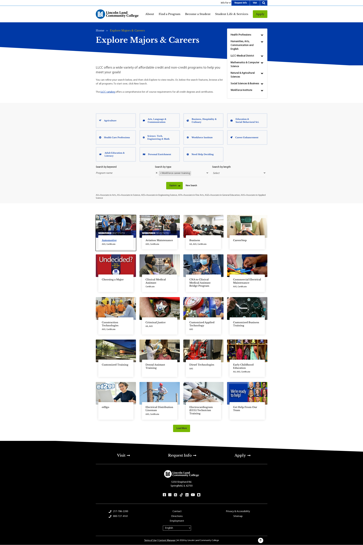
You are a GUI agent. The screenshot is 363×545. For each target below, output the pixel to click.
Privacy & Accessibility (238, 511)
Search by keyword (106, 167)
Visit (255, 3)
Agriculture (107, 120)
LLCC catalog (107, 92)
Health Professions (241, 34)
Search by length (221, 167)
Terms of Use (150, 540)
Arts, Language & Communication (154, 120)
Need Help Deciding (200, 154)
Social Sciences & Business (245, 83)
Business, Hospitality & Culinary (202, 120)
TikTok (181, 495)
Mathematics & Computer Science (245, 64)
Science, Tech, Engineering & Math (156, 137)
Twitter (175, 495)
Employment (177, 521)
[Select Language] (177, 528)
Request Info (240, 3)
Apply (260, 14)
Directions (177, 516)
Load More (181, 428)
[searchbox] (193, 173)
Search (263, 3)
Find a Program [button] (169, 14)
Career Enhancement (244, 137)
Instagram (169, 495)
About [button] (149, 14)
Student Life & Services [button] (231, 14)
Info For (224, 3)
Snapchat (198, 495)
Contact (177, 511)
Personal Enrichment (157, 154)
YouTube (193, 495)
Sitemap (238, 516)
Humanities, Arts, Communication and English (242, 45)
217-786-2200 (120, 511)
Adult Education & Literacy (112, 154)
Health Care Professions (114, 137)
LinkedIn (186, 495)
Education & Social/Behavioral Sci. (244, 120)
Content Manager (167, 540)
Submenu (262, 35)
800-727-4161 (120, 516)
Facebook (164, 495)
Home (100, 30)
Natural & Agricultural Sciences (243, 75)
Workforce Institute (241, 90)
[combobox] (181, 173)
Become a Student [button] (197, 14)
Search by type (163, 167)
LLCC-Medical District (242, 55)
